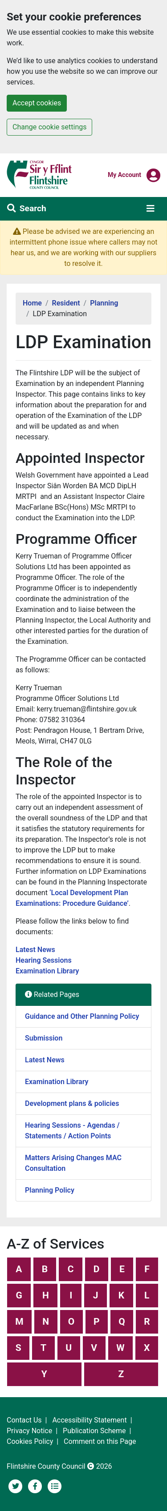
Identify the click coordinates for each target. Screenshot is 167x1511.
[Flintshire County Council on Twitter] (16, 1485)
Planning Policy (49, 1190)
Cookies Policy (30, 1441)
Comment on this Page (100, 1441)
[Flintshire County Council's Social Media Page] (36, 1485)
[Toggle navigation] (150, 208)
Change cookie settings (49, 127)
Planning (104, 303)
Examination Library (47, 971)
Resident (66, 303)
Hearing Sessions (44, 960)
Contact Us (24, 1420)
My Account (124, 174)
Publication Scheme (94, 1431)
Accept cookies (36, 103)
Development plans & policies (72, 1103)
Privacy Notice (29, 1431)
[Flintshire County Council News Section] (55, 1485)
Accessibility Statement (89, 1420)
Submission (43, 1038)
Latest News (36, 949)
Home (32, 303)
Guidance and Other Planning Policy (82, 1016)
